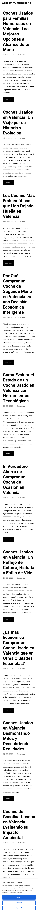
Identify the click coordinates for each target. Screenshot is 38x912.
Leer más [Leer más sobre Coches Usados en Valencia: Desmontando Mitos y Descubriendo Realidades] (8, 799)
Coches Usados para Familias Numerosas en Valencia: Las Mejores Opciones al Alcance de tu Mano (18, 31)
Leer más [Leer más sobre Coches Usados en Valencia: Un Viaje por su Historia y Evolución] (8, 183)
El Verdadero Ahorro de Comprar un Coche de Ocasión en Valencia (15, 479)
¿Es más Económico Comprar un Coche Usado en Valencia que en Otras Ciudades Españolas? (18, 648)
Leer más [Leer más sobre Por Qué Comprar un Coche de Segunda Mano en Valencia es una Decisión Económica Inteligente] (8, 362)
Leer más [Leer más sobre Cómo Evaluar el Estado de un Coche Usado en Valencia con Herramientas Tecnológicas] (8, 454)
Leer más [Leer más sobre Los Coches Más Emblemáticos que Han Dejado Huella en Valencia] (8, 263)
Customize (19, 902)
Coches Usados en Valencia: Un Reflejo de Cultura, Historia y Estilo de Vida (18, 562)
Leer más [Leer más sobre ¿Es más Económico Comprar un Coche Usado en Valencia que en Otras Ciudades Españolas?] (8, 710)
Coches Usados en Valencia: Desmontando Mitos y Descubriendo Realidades (18, 736)
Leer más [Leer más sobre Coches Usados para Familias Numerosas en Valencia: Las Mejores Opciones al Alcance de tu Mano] (8, 99)
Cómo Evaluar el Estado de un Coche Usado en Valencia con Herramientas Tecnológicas (18, 388)
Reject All (19, 908)
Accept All (19, 897)
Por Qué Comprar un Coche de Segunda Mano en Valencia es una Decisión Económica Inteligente (17, 294)
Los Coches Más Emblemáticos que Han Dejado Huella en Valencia (19, 206)
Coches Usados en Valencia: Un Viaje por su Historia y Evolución (18, 122)
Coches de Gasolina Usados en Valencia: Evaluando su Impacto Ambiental (19, 824)
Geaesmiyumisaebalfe (16, 3)
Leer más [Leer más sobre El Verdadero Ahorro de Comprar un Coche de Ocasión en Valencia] (8, 539)
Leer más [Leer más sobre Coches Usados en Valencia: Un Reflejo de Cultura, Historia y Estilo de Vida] (8, 619)
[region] (19, 895)
